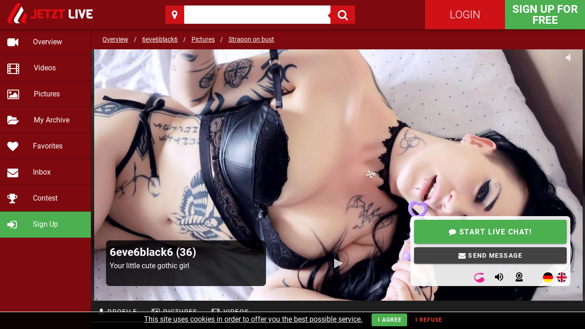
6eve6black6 (160, 39)
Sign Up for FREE (545, 15)
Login (465, 14)
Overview (115, 39)
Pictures (203, 39)
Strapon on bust (251, 39)
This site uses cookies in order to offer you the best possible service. (253, 319)
